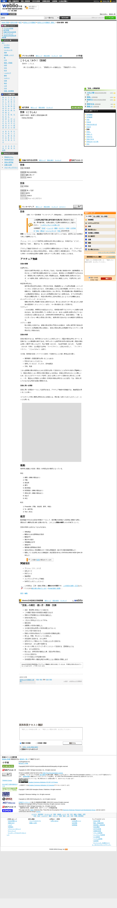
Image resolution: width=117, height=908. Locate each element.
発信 (41, 679)
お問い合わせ (54, 821)
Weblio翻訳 (96, 827)
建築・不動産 (8, 63)
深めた (58, 651)
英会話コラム (8, 157)
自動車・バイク (9, 55)
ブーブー (41, 646)
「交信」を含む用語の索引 (29, 747)
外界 (36, 628)
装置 (29, 659)
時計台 (29, 172)
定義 (89, 239)
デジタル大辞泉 (28, 56)
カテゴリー (62, 207)
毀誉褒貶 (91, 219)
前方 (27, 115)
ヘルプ (114, 1)
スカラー (62, 228)
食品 (5, 83)
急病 (89, 226)
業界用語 (7, 47)
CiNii (67, 228)
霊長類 (65, 646)
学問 (5, 65)
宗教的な (54, 633)
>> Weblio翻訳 (110, 257)
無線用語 (76, 389)
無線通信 (40, 234)
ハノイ (42, 636)
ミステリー (38, 198)
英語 (24, 373)
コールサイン (45, 339)
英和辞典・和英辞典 (99, 825)
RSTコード (28, 573)
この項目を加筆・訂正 (70, 586)
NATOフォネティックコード (34, 581)
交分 (87, 144)
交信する (35, 638)
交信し (89, 97)
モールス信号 (65, 378)
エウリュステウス (93, 223)
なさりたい (37, 620)
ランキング (54, 56)
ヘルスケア (7, 73)
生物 (5, 81)
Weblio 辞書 (106, 1)
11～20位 (96, 216)
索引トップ (39, 56)
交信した (48, 636)
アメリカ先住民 (45, 633)
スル (28, 67)
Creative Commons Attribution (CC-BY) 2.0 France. (43, 782)
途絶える (58, 67)
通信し (33, 67)
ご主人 (27, 620)
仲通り (35, 172)
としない (51, 659)
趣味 (5, 75)
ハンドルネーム (37, 361)
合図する (44, 644)
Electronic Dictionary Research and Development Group (79, 810)
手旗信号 (67, 67)
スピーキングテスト (11, 167)
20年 (33, 651)
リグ (35, 363)
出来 (30, 618)
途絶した (40, 625)
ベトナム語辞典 (97, 838)
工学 (34, 586)
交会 (87, 119)
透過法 (56, 659)
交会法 (88, 122)
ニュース (50, 228)
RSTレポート (56, 339)
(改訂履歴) (43, 774)
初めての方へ (104, 14)
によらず (50, 641)
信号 (26, 641)
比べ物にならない (93, 249)
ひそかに (28, 654)
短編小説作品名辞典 (30, 160)
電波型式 (31, 294)
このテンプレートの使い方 (50, 225)
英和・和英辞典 (25, 1)
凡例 (60, 56)
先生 (32, 657)
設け (45, 610)
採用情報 (74, 825)
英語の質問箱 (8, 162)
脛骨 (38, 115)
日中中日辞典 (36, 1)
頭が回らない (92, 229)
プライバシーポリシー (14, 829)
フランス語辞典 (97, 833)
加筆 (38, 560)
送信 (47, 679)
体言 (20, 22)
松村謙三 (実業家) (93, 233)
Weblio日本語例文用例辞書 (32, 600)
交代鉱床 (89, 117)
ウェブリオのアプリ (35, 821)
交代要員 (89, 114)
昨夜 (32, 636)
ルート (40, 610)
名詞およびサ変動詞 (29, 22)
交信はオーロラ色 (92, 141)
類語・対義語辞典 (14, 1)
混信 (50, 679)
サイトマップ (12, 831)
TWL (59, 231)
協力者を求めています (39, 588)
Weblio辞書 (26, 776)
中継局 (34, 291)
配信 (37, 679)
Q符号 (70, 234)
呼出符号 (34, 286)
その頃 (27, 628)
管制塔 (46, 67)
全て (3, 42)
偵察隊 (27, 625)
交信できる (37, 631)
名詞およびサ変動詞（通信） (46, 22)
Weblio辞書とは (12, 821)
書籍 (55, 228)
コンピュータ (8, 50)
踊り (58, 633)
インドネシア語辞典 (99, 835)
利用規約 (10, 827)
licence (38, 811)
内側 (41, 115)
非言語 (27, 638)
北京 (26, 610)
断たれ (48, 628)
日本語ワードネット (24, 802)
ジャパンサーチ (51, 231)
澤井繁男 (27, 168)
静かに (37, 641)
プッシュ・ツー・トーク (28, 241)
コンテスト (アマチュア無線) (34, 579)
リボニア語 (28, 631)
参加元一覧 (112, 14)
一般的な (38, 659)
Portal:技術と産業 (54, 588)
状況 (41, 612)
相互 (26, 623)
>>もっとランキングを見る (106, 252)
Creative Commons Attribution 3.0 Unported (41, 785)
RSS (66, 849)
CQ (21, 268)
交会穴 (88, 127)
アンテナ (41, 363)
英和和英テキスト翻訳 (31, 724)
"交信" (43, 228)
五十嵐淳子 (91, 236)
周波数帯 (57, 286)
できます (50, 612)
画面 (29, 612)
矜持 (89, 246)
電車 (5, 52)
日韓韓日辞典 (46, 1)
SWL (35, 251)
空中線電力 (49, 363)
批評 (26, 193)
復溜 (21, 115)
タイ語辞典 (96, 837)
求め (36, 633)
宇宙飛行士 (34, 615)
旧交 (50, 651)
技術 (39, 586)
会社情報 (74, 823)
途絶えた (48, 615)
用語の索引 (47, 56)
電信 (35, 244)
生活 (5, 70)
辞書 (4, 1)
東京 (30, 610)
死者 (26, 633)
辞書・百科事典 (9, 91)
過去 (33, 612)
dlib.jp (42, 231)
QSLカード (60, 248)
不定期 (39, 657)
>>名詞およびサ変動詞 (75, 681)
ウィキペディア (28, 207)
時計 (42, 659)
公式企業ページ (76, 821)
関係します (64, 659)
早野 (25, 186)
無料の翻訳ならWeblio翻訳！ (33, 7)
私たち (27, 651)
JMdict (32, 810)
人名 (5, 86)
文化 (5, 68)
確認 (45, 612)
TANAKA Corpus (7, 780)
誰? (32, 190)
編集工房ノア (29, 175)
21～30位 (104, 216)
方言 (5, 88)
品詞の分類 (13, 22)
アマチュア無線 (25, 248)
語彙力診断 (8, 165)
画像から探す (33, 823)
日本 (32, 628)
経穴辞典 (25, 107)
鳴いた (34, 646)
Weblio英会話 (9, 159)
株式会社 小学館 (23, 763)
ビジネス (7, 45)
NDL (37, 231)
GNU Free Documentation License (53, 773)
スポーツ (7, 78)
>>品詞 (66, 681)
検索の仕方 (11, 823)
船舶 (27, 468)
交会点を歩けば (91, 124)
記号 (3, 150)
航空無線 (23, 520)
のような (71, 646)
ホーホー (28, 646)
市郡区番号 (36, 358)
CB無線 (66, 389)
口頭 (45, 641)
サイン (31, 641)
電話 (63, 339)
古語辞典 (54, 1)
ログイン (96, 1)
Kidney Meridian (27, 118)
